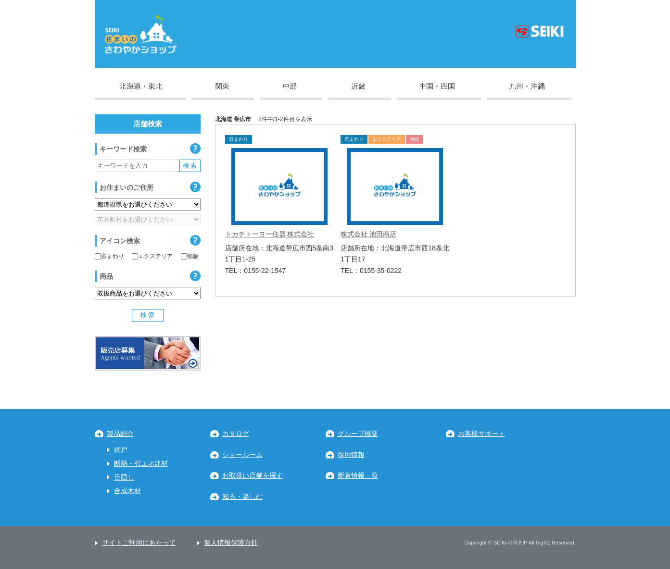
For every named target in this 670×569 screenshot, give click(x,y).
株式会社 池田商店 (368, 234)
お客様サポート (481, 433)
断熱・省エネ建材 (141, 463)
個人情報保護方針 (231, 542)
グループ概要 (358, 433)
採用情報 (351, 454)
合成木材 (127, 491)
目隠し (124, 477)
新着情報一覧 (358, 475)
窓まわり (109, 256)
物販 (190, 256)
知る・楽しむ (242, 496)
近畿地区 (360, 91)
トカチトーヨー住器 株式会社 (270, 234)
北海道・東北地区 (140, 91)
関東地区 (222, 91)
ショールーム (242, 454)
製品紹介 (120, 433)
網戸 (120, 450)
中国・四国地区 (439, 91)
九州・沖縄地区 (529, 91)
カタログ (235, 433)
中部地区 (291, 91)
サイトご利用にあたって (139, 542)
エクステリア (152, 256)
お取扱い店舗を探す (252, 475)
